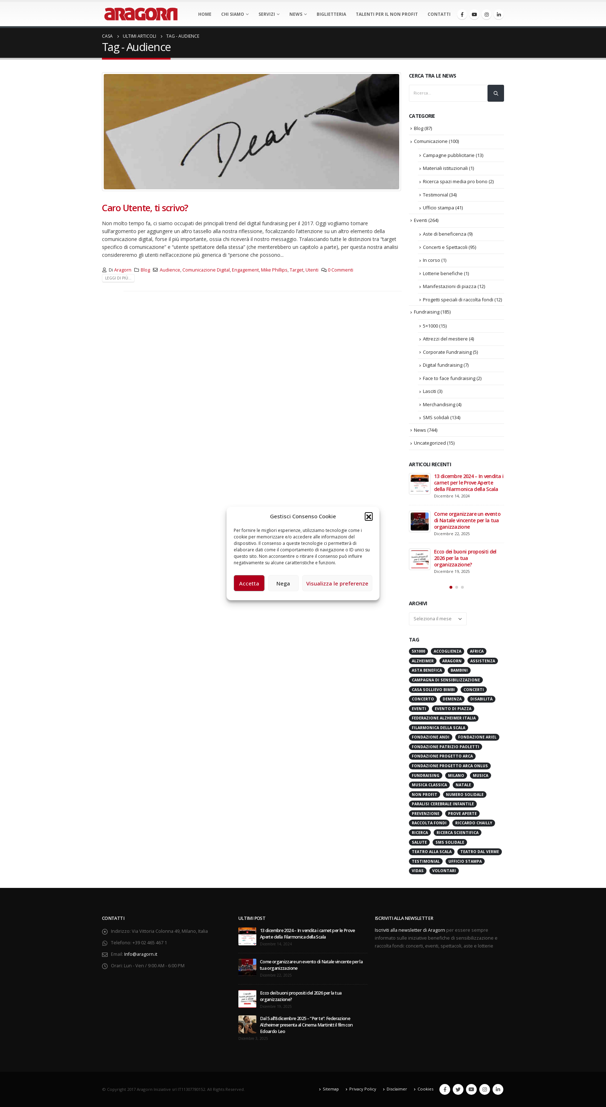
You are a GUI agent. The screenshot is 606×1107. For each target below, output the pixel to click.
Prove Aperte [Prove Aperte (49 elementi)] (462, 813)
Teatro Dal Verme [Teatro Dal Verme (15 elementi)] (479, 851)
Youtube (471, 1089)
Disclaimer (397, 1089)
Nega (283, 583)
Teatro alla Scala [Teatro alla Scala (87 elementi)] (432, 851)
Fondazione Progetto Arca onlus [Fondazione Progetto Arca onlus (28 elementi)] (450, 765)
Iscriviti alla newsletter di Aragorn (410, 930)
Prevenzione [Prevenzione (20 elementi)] (425, 813)
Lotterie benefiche (443, 273)
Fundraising (426, 312)
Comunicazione (431, 141)
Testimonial (435, 194)
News (295, 14)
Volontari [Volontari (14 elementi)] (444, 870)
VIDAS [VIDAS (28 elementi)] (418, 870)
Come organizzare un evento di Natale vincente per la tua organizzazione (467, 520)
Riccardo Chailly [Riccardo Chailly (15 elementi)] (473, 822)
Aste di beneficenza (444, 234)
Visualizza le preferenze (337, 583)
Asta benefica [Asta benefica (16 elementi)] (427, 670)
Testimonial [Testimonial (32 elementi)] (426, 861)
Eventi (420, 220)
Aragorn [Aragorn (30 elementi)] (452, 660)
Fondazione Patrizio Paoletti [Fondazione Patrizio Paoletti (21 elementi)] (445, 746)
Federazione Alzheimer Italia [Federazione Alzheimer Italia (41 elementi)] (444, 718)
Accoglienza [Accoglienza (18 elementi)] (447, 651)
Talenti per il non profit (387, 14)
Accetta (249, 583)
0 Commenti (340, 270)
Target (296, 270)
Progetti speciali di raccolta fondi (458, 299)
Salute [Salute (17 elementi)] (419, 842)
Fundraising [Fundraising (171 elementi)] (425, 775)
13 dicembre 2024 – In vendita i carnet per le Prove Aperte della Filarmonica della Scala (468, 482)
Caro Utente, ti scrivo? (145, 208)
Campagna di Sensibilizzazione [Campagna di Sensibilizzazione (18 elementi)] (446, 679)
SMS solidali (436, 417)
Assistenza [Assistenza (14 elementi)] (482, 660)
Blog (145, 270)
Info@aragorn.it (140, 954)
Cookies (425, 1089)
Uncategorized (430, 443)
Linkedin (498, 1089)
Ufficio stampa (438, 207)
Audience (170, 270)
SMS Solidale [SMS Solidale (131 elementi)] (449, 842)
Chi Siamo (232, 14)
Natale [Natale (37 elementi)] (463, 784)
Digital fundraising (442, 365)
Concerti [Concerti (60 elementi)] (473, 689)
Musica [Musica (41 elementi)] (480, 775)
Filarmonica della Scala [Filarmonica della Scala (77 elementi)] (438, 727)
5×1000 (430, 326)
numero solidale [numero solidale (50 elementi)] (465, 794)
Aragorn (122, 270)
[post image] (252, 131)
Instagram (484, 1089)
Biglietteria (331, 14)
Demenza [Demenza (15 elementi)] (452, 698)
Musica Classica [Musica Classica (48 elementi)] (429, 784)
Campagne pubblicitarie (449, 155)
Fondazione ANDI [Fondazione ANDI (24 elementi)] (430, 737)
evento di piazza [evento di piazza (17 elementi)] (453, 708)
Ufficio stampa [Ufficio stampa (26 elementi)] (465, 861)
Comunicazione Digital (206, 270)
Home (204, 14)
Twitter (458, 1089)
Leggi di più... (118, 278)
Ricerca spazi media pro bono (455, 181)
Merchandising (439, 404)
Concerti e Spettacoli (445, 247)
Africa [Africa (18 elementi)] (477, 651)
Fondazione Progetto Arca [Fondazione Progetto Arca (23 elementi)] (442, 756)
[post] (420, 484)
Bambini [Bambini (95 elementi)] (459, 670)
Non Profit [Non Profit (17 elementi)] (424, 794)
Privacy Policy (362, 1089)
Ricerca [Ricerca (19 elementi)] (420, 832)
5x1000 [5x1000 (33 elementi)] (418, 651)
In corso (431, 260)
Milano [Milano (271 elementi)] (456, 775)
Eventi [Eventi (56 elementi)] (419, 708)
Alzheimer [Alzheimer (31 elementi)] (423, 660)
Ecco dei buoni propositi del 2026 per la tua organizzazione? (465, 558)
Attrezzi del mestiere (445, 338)
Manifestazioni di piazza (449, 286)
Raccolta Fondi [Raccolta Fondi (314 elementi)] (429, 822)
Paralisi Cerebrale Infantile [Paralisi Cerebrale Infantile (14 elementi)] (443, 803)
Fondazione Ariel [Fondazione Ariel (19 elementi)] (477, 737)
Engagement (245, 270)
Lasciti (429, 391)
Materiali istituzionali (445, 168)
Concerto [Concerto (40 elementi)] (423, 698)
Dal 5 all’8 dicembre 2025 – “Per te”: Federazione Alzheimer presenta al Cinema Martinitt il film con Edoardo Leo (306, 1024)
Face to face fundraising (449, 378)
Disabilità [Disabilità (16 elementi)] (481, 698)
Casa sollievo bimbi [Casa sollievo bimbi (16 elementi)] (433, 689)
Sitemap (331, 1089)
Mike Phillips (274, 270)
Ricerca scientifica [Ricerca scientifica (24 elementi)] (458, 832)
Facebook (444, 1089)
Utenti (312, 270)
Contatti (439, 14)
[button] (368, 516)
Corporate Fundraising (447, 352)
